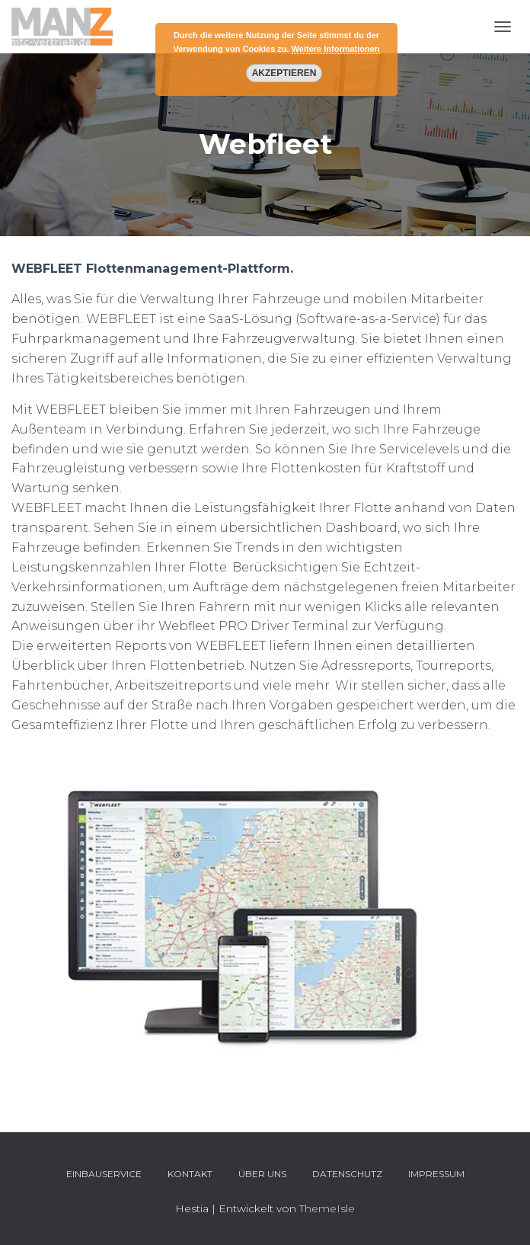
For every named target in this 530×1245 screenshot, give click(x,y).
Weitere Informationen (336, 48)
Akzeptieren (283, 73)
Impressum (436, 1173)
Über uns (262, 1173)
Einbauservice (104, 1173)
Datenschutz (347, 1173)
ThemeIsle (327, 1208)
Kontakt (190, 1173)
